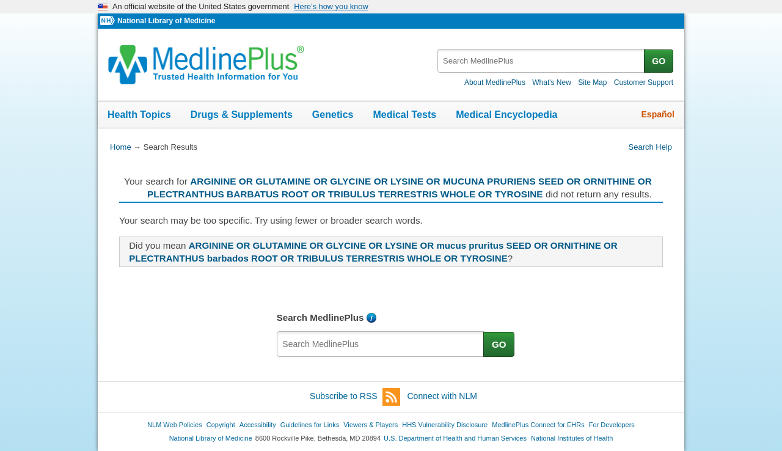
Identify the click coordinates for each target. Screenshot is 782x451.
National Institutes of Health (572, 438)
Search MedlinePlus (320, 317)
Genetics (333, 114)
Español (657, 114)
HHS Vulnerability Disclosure (445, 424)
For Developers (612, 424)
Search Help (650, 147)
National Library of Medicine (166, 20)
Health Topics (139, 114)
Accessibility (257, 424)
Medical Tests (404, 114)
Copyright (220, 424)
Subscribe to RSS (355, 397)
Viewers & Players (370, 424)
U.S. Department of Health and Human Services (455, 438)
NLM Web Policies (174, 424)
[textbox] (541, 61)
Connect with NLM (442, 396)
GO (658, 61)
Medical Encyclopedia (506, 114)
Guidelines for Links (309, 424)
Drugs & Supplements (242, 114)
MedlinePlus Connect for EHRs (538, 424)
